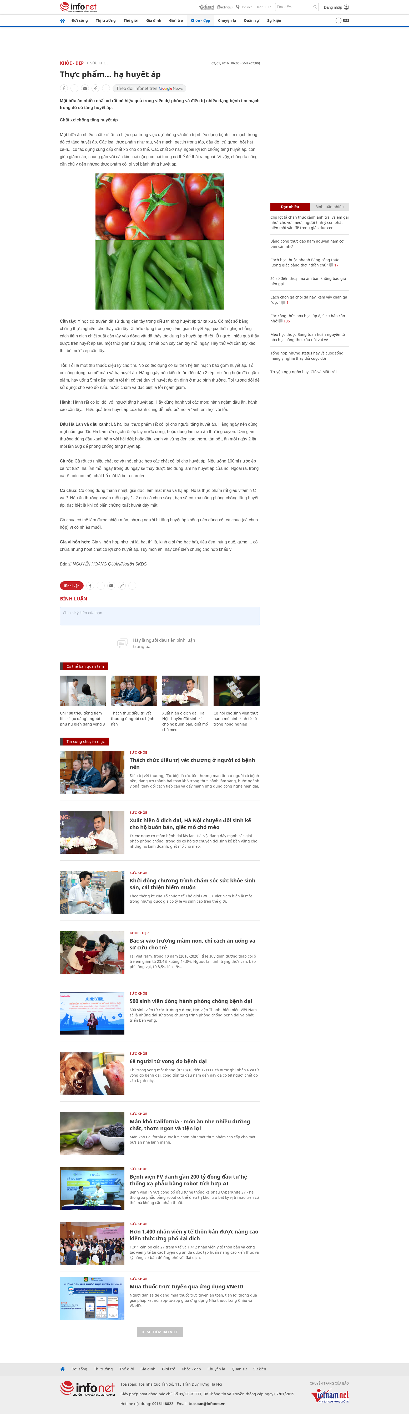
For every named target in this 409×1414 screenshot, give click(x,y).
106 (284, 320)
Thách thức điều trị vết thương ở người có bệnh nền (132, 719)
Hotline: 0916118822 (252, 7)
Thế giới (131, 20)
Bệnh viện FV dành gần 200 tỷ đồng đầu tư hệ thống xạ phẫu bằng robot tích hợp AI (188, 1180)
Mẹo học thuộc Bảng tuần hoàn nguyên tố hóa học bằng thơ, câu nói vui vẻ (307, 337)
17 (334, 265)
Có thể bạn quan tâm (85, 666)
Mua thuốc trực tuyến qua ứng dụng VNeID (186, 1286)
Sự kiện (274, 20)
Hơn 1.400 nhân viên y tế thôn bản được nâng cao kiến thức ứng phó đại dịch (194, 1235)
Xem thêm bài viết (160, 1331)
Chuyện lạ (227, 20)
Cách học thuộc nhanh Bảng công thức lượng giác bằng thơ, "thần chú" (304, 262)
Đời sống (80, 20)
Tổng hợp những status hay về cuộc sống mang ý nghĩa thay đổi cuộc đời (307, 356)
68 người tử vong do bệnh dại (168, 1061)
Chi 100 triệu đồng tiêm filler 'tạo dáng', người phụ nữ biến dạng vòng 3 (82, 719)
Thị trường (106, 20)
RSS (342, 20)
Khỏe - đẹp (200, 20)
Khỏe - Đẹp (72, 63)
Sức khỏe (99, 62)
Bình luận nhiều (329, 206)
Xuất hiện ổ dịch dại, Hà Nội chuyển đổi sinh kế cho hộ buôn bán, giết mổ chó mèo (190, 824)
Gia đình (153, 20)
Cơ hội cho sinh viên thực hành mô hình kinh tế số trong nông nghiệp (236, 719)
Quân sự (251, 20)
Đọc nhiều (290, 206)
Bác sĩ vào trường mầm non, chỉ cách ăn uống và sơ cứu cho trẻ (192, 944)
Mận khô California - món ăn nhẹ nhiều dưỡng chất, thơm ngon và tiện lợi (190, 1125)
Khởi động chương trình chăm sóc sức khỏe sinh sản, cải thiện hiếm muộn (192, 884)
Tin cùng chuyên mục (86, 741)
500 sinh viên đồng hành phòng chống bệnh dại (191, 1001)
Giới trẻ (176, 20)
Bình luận (71, 585)
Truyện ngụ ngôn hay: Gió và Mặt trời (303, 371)
